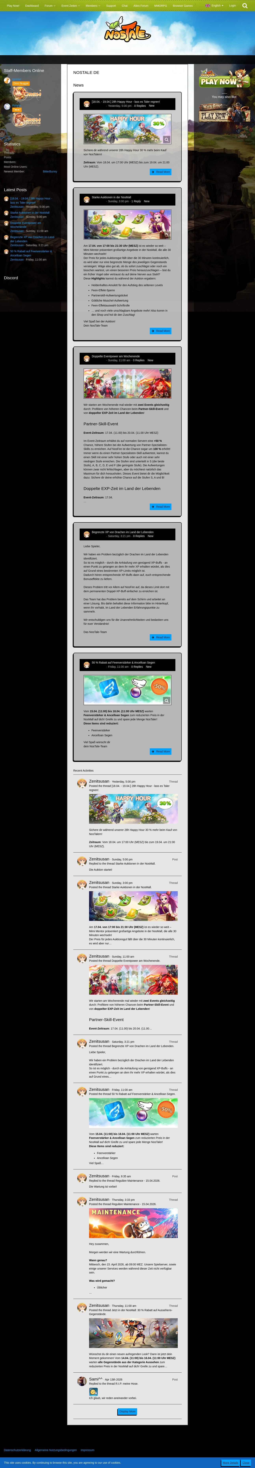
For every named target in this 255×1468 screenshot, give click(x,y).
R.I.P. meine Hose (126, 1383)
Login (232, 5)
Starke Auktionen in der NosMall (29, 212)
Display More (127, 1411)
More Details (230, 1462)
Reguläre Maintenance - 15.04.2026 (137, 1180)
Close (245, 1462)
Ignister (16, 79)
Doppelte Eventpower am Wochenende (116, 356)
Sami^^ (95, 1379)
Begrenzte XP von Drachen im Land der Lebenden (123, 532)
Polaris (16, 105)
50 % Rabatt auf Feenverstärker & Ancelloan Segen (123, 662)
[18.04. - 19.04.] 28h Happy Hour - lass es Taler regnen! (126, 101)
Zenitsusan (17, 206)
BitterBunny (50, 171)
